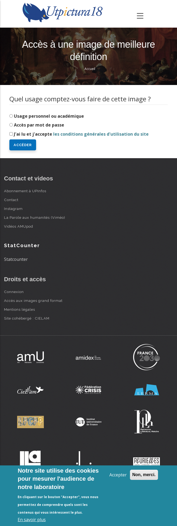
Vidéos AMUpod (18, 226)
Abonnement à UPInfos (25, 191)
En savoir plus (32, 520)
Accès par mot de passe (39, 125)
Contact (11, 200)
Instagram (13, 208)
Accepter (118, 475)
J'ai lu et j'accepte (81, 134)
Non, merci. (144, 474)
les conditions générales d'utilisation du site (101, 134)
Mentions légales (19, 309)
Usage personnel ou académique (49, 116)
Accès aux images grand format (33, 300)
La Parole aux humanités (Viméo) (34, 217)
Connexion (14, 292)
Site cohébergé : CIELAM (26, 318)
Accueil (89, 68)
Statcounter (16, 259)
